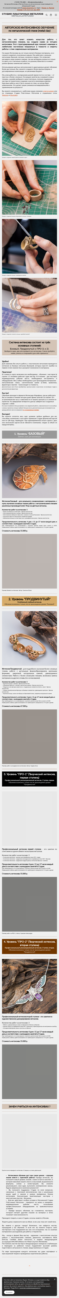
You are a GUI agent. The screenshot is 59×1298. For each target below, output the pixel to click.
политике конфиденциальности (30, 1288)
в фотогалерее (48, 91)
